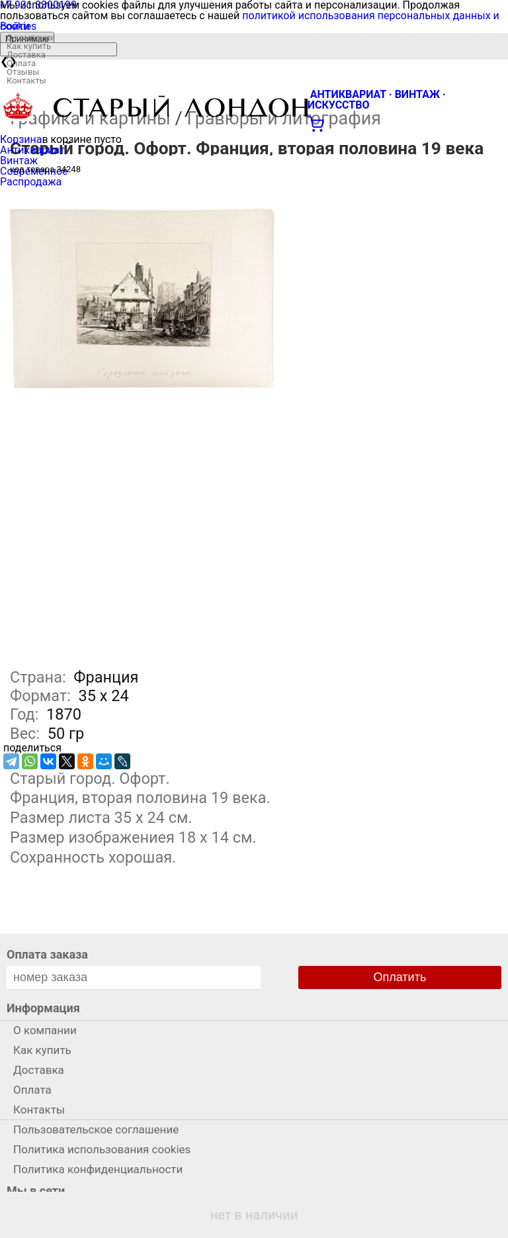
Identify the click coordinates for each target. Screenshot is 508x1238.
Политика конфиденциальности (98, 1169)
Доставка (26, 55)
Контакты (26, 80)
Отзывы (23, 72)
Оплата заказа (47, 954)
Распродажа (31, 181)
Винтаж (19, 160)
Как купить (29, 46)
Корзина (21, 139)
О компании (31, 37)
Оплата (21, 63)
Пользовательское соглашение (96, 1129)
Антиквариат (32, 150)
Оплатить (400, 977)
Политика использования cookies (101, 1149)
